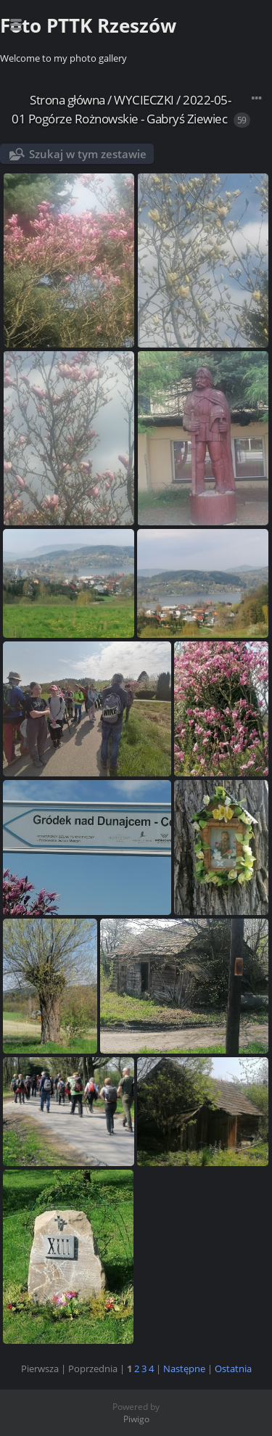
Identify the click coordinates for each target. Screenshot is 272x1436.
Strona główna (67, 99)
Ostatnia (233, 1368)
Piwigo (136, 1419)
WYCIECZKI (144, 99)
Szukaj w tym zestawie (88, 154)
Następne (184, 1368)
